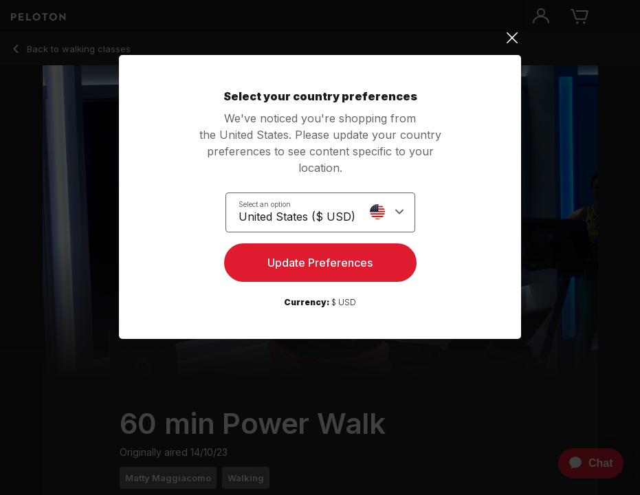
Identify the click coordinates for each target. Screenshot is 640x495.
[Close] (320, 38)
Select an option (265, 204)
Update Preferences (320, 263)
